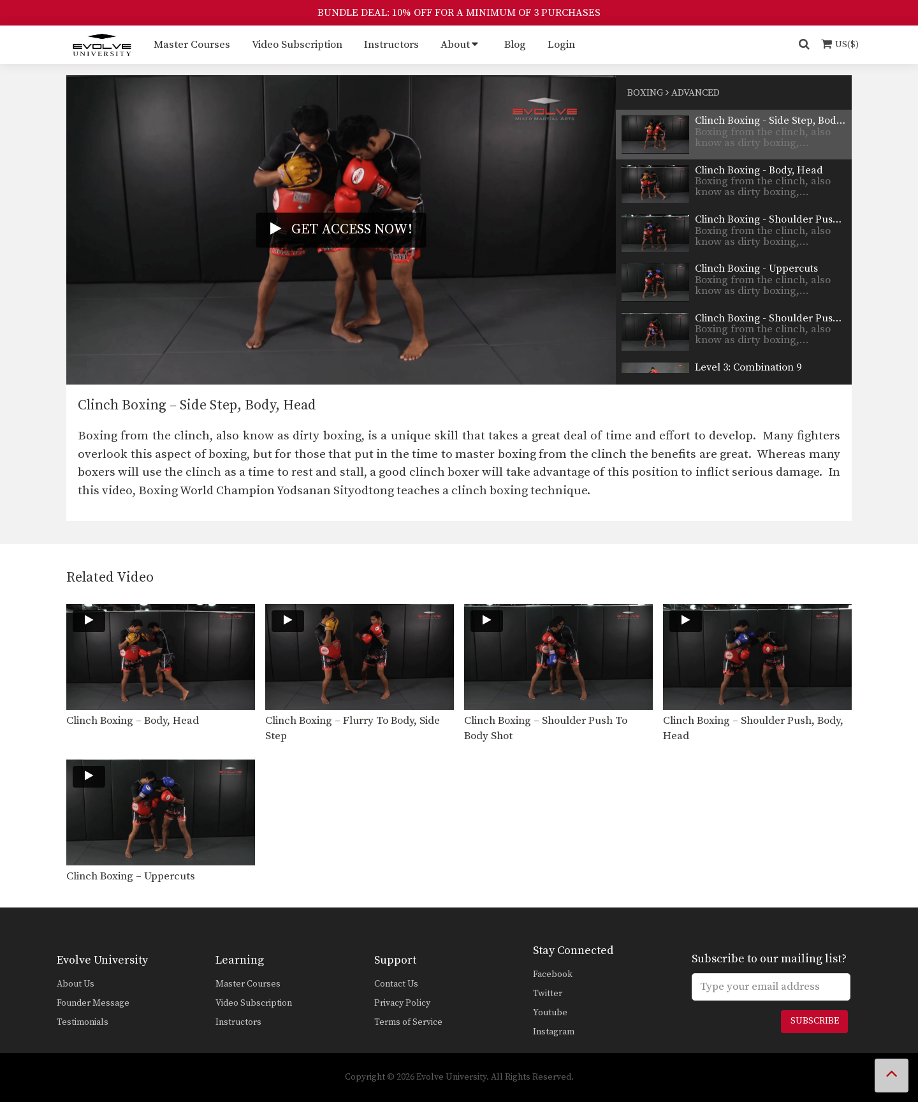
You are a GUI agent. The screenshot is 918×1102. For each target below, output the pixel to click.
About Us (75, 984)
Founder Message (93, 1003)
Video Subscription (297, 45)
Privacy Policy (402, 1003)
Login (561, 45)
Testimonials (82, 1022)
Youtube (550, 1012)
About (455, 45)
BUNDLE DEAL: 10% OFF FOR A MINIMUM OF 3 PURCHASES (459, 12)
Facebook (552, 974)
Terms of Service (408, 1022)
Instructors (391, 45)
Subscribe (814, 1021)
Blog (515, 45)
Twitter (547, 993)
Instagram (553, 1032)
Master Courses (192, 45)
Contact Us (396, 984)
